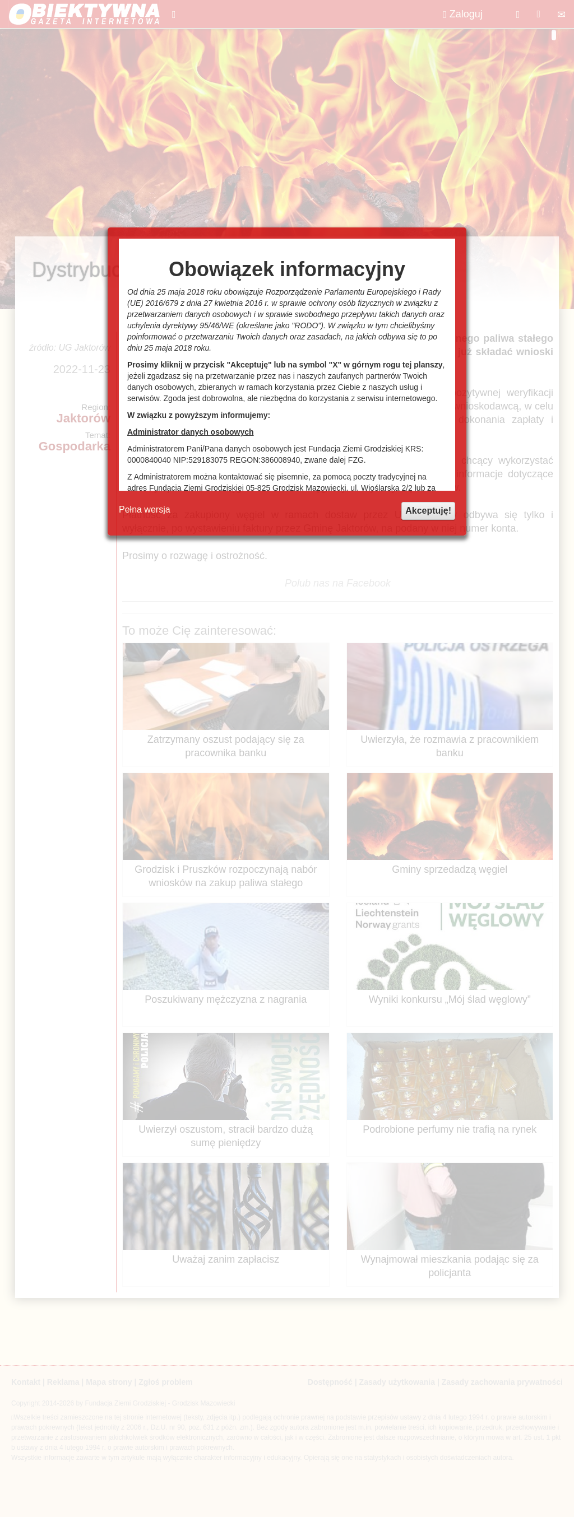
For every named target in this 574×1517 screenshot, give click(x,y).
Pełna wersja (144, 509)
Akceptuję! (428, 510)
